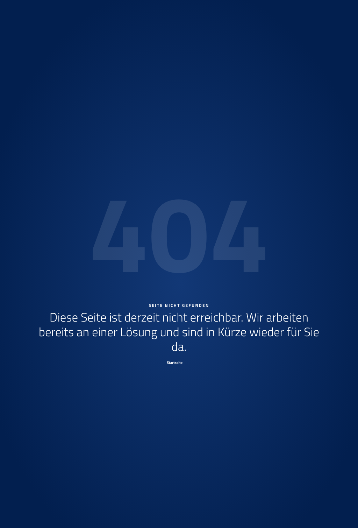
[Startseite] (179, 362)
